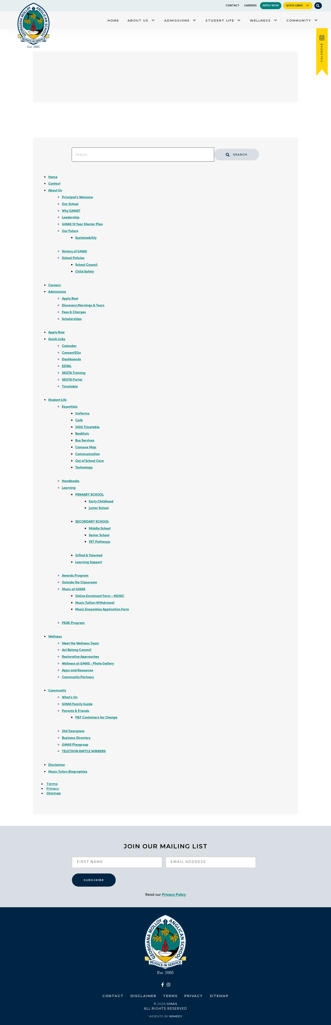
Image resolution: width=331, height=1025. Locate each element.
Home (113, 20)
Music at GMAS (73, 588)
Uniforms (82, 413)
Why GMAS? (71, 210)
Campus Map (85, 446)
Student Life (219, 20)
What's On (70, 697)
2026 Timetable (87, 426)
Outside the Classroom (79, 582)
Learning (69, 487)
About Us (138, 20)
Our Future (70, 230)
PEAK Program (73, 622)
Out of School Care (89, 460)
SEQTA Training (74, 372)
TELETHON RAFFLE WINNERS (84, 750)
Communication (87, 453)
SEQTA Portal (72, 379)
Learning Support (88, 561)
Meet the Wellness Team (80, 643)
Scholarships (72, 318)
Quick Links (294, 5)
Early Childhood (101, 501)
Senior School (99, 534)
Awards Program (75, 575)
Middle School (100, 528)
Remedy (175, 1016)
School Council (86, 264)
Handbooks (70, 480)
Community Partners (78, 676)
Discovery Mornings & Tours (83, 305)
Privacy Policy (174, 894)
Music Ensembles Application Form (102, 609)
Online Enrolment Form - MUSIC (99, 595)
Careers (250, 5)
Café (79, 420)
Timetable (70, 386)
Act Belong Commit (76, 649)
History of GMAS (74, 251)
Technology (84, 467)
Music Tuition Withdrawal (94, 602)
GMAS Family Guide (77, 703)
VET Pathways (99, 541)
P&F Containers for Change (96, 717)
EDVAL (66, 365)
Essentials (70, 406)
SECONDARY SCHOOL (92, 521)
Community (298, 20)
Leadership (70, 217)
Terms (52, 784)
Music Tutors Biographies (67, 771)
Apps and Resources (77, 670)
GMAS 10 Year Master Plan (82, 223)
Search (237, 154)
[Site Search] (318, 5)
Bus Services (84, 440)
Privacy (52, 788)
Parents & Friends (75, 710)
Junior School (99, 507)
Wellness (260, 20)
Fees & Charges (74, 311)
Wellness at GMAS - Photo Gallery (88, 663)
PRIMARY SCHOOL (89, 494)
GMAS (172, 1004)
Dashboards (71, 359)
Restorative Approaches (80, 656)
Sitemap (53, 793)
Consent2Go (71, 352)
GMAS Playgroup (75, 744)
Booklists (82, 433)
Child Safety (84, 271)
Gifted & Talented (88, 555)
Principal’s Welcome (77, 196)
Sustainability (86, 237)
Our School (70, 203)
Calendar (69, 345)
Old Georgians (73, 730)
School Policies (73, 257)
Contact (232, 5)
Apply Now (271, 5)
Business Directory (76, 737)
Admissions (177, 20)
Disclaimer (56, 764)
